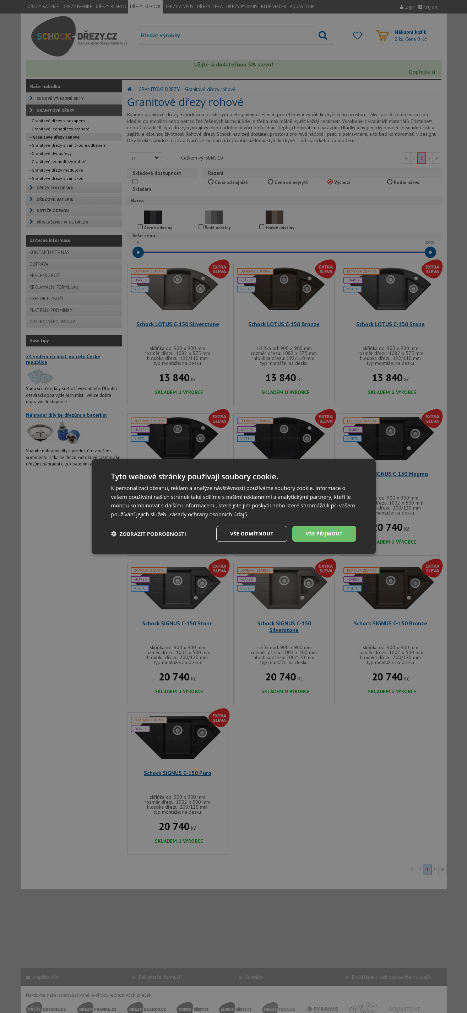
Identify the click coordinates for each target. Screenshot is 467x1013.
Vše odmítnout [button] (251, 533)
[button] (148, 534)
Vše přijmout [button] (324, 533)
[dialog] (234, 506)
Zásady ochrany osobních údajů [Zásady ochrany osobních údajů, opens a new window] (208, 514)
